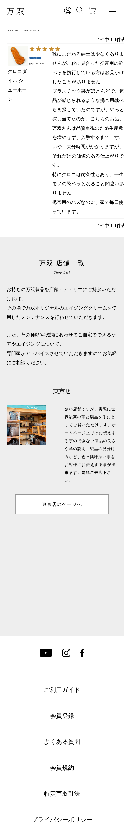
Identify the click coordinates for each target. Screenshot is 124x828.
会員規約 (62, 768)
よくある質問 (62, 741)
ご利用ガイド (62, 690)
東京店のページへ (62, 504)
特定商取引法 (62, 793)
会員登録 (62, 716)
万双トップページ (13, 30)
